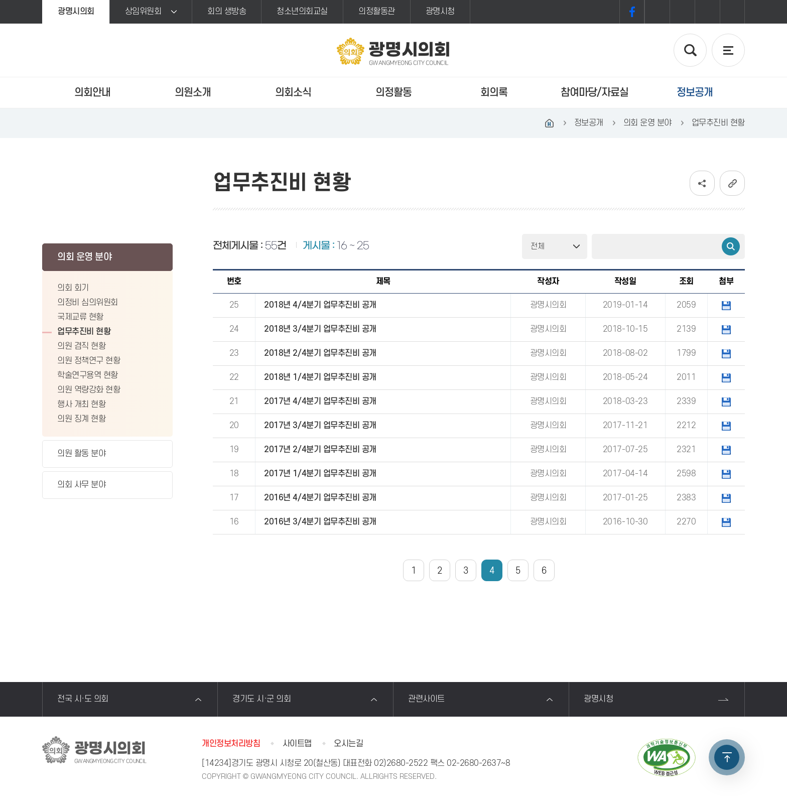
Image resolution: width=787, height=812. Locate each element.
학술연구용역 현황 (87, 375)
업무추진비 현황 (83, 331)
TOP (726, 757)
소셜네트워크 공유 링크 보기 (702, 183)
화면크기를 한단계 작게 (707, 12)
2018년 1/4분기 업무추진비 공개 (320, 377)
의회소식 (293, 92)
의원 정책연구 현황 (88, 360)
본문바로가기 (0, 0)
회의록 (493, 92)
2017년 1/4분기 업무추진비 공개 (320, 473)
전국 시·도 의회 (82, 699)
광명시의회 (76, 11)
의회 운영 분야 (84, 257)
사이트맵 (297, 743)
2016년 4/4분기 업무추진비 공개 (320, 497)
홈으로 (549, 122)
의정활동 (393, 92)
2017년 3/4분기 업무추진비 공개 (320, 425)
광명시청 (440, 11)
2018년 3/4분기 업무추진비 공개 (320, 329)
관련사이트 (426, 699)
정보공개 (695, 92)
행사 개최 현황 (81, 404)
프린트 (732, 12)
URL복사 (732, 183)
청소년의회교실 (302, 11)
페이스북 (631, 12)
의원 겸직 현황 (81, 346)
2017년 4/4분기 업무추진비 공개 (320, 401)
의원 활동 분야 (81, 453)
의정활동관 (376, 11)
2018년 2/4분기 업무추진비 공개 (320, 353)
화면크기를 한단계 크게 (657, 12)
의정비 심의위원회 (87, 302)
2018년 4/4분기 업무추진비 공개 (320, 305)
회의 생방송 (226, 11)
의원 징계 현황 (81, 419)
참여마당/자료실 (594, 92)
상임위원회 (143, 11)
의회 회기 (73, 288)
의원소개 (193, 92)
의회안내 (92, 92)
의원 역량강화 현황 (88, 389)
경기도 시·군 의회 (261, 699)
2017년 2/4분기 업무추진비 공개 (320, 449)
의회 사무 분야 (81, 484)
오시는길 (348, 743)
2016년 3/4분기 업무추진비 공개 (320, 521)
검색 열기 (690, 50)
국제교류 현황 (80, 317)
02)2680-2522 (401, 763)
